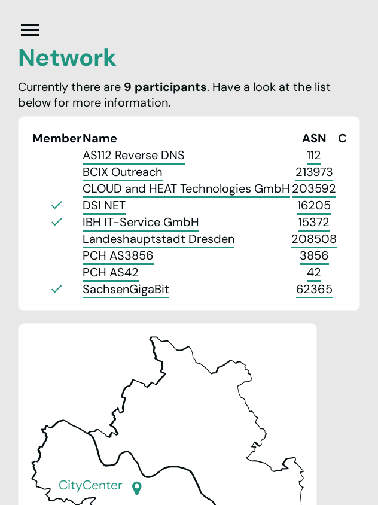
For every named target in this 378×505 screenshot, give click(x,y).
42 (314, 272)
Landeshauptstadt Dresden (158, 239)
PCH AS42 (111, 272)
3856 (314, 255)
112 (314, 155)
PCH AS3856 (118, 255)
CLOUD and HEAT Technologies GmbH (186, 188)
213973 (314, 172)
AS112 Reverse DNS (134, 155)
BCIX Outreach (123, 172)
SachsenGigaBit (126, 289)
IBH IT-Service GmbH (141, 222)
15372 (314, 222)
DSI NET (104, 205)
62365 (314, 289)
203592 (314, 188)
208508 (314, 239)
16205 (314, 205)
